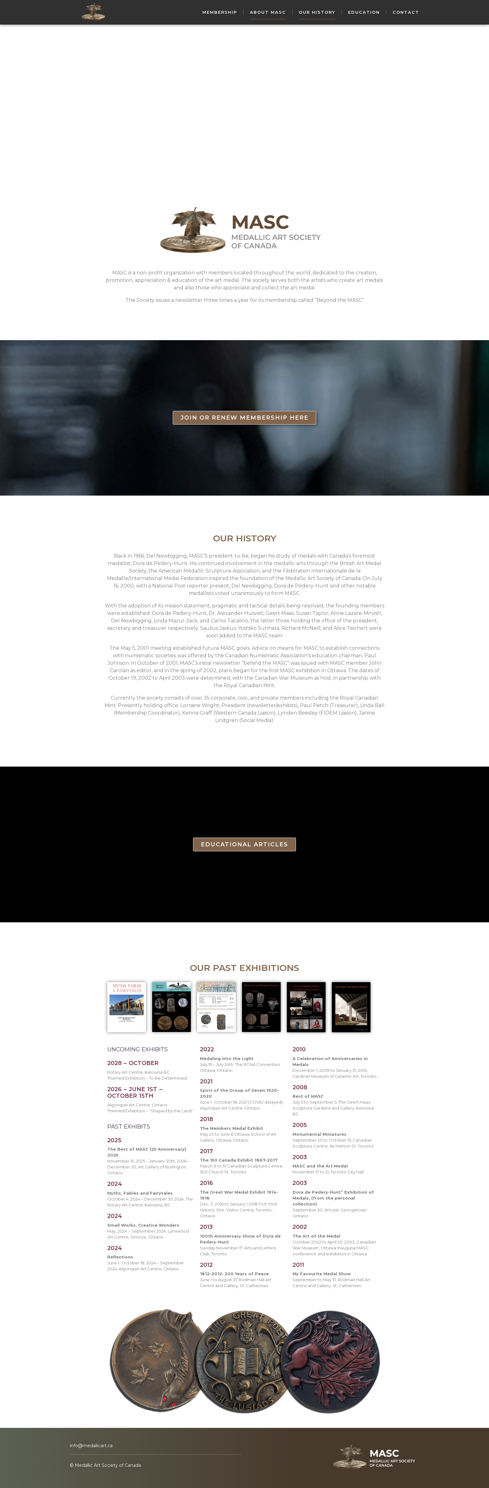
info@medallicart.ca (91, 1445)
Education (364, 12)
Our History (317, 12)
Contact (406, 12)
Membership (219, 12)
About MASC (268, 12)
